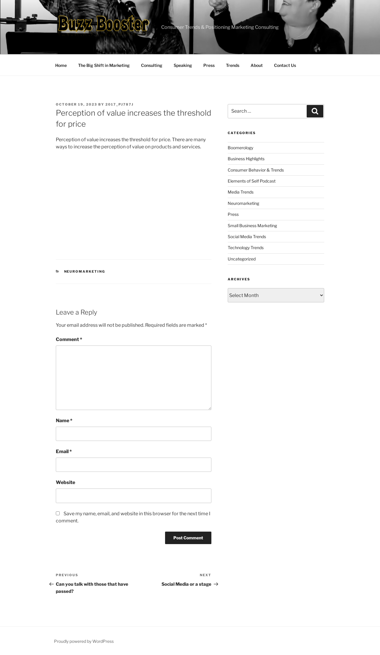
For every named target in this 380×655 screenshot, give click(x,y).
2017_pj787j (119, 104)
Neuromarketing (84, 271)
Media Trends (241, 191)
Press (209, 65)
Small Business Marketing (252, 225)
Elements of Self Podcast (252, 180)
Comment (69, 339)
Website (65, 482)
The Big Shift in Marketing (104, 65)
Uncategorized (242, 258)
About (257, 65)
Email (64, 451)
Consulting (151, 65)
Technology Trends (246, 247)
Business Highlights (246, 158)
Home (61, 65)
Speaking (183, 65)
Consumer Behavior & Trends (256, 169)
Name (64, 420)
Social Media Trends (247, 236)
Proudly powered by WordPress (84, 641)
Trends (232, 65)
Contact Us (285, 65)
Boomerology (240, 147)
